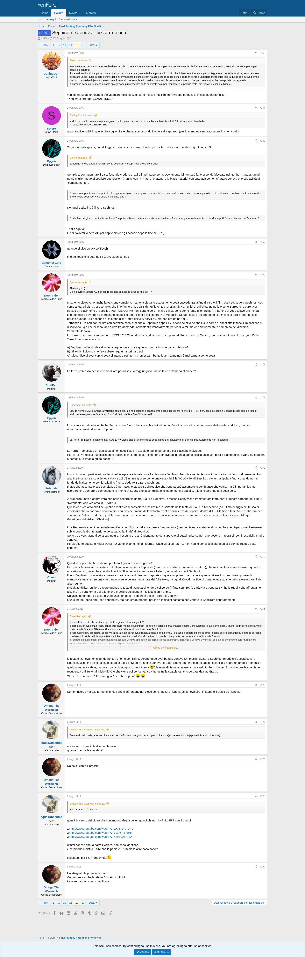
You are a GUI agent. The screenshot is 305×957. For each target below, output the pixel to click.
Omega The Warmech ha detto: (87, 729)
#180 (262, 866)
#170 (262, 275)
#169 (262, 242)
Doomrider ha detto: (81, 405)
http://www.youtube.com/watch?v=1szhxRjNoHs (100, 832)
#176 (262, 685)
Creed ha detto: (78, 616)
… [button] (58, 45)
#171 (262, 364)
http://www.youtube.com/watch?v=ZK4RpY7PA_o (101, 828)
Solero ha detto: (79, 60)
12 (76, 45)
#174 (262, 556)
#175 (262, 608)
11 (70, 45)
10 (64, 45)
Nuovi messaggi (47, 19)
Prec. (45, 45)
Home (44, 13)
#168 (262, 140)
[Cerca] (259, 13)
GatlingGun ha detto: (81, 115)
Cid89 (44, 38)
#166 (262, 53)
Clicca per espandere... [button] (166, 647)
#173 (262, 467)
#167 (262, 107)
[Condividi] (256, 53)
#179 (262, 796)
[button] (80, 13)
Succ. (92, 45)
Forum (58, 13)
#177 (262, 722)
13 (83, 45)
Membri (91, 13)
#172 (262, 397)
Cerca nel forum (68, 19)
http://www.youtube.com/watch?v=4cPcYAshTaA (101, 836)
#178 (262, 759)
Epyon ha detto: (78, 282)
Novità (73, 13)
